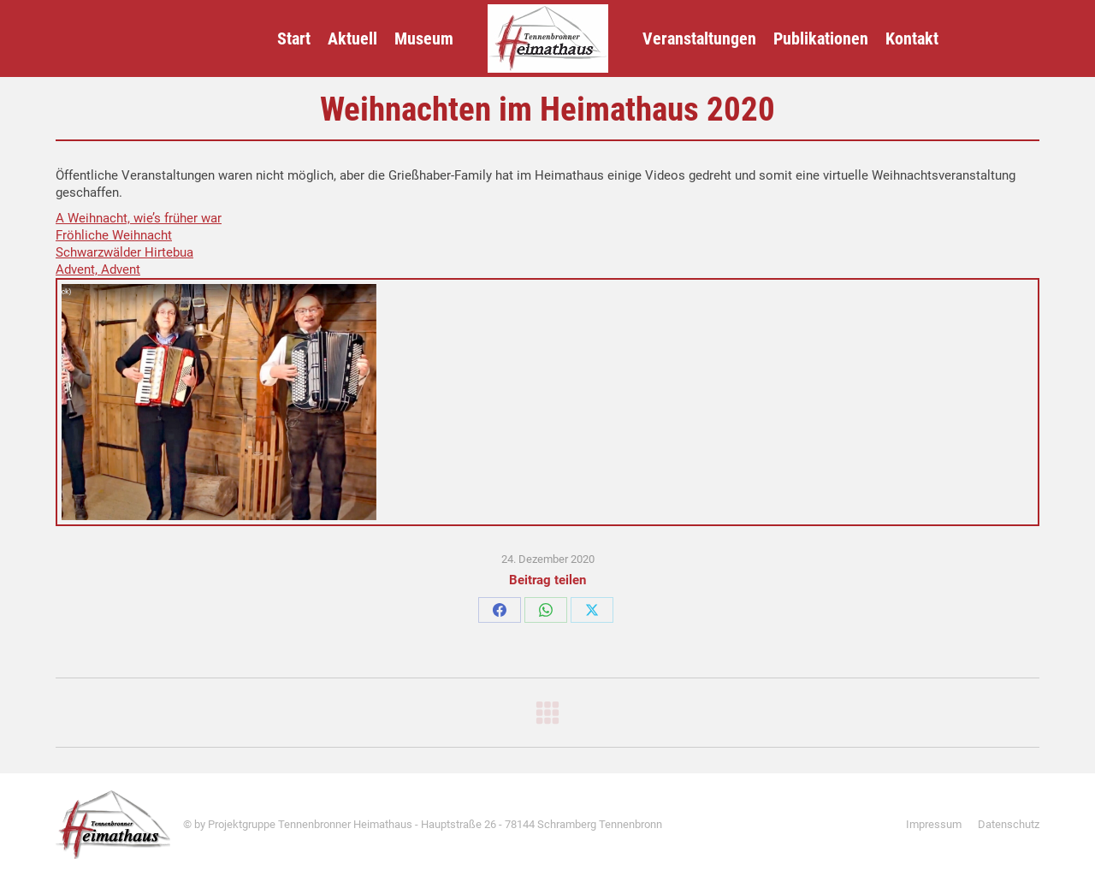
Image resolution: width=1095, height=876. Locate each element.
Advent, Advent (98, 269)
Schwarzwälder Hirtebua (124, 252)
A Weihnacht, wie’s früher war (139, 218)
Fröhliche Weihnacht (114, 235)
